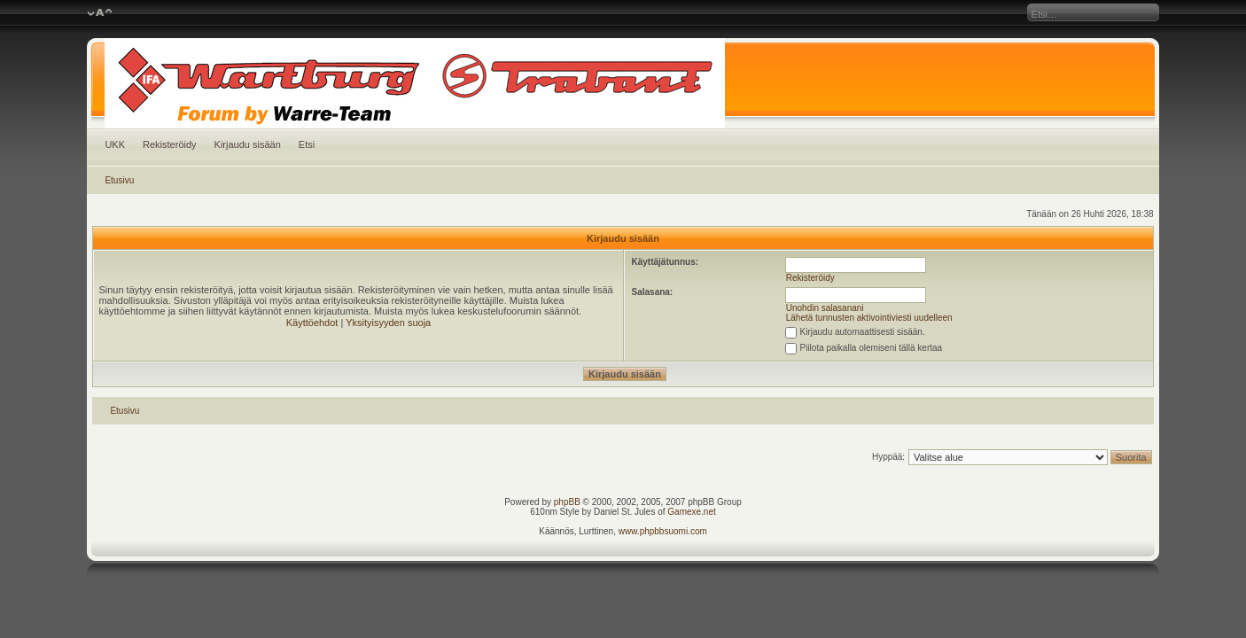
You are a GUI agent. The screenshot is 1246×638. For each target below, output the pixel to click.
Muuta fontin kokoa (100, 13)
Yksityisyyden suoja (388, 322)
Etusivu (119, 180)
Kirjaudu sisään (247, 144)
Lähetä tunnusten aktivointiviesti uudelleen (869, 318)
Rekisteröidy (170, 144)
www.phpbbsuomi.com (663, 531)
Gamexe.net (691, 512)
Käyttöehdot (312, 322)
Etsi (307, 144)
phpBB (567, 502)
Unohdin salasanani (825, 308)
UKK (115, 144)
